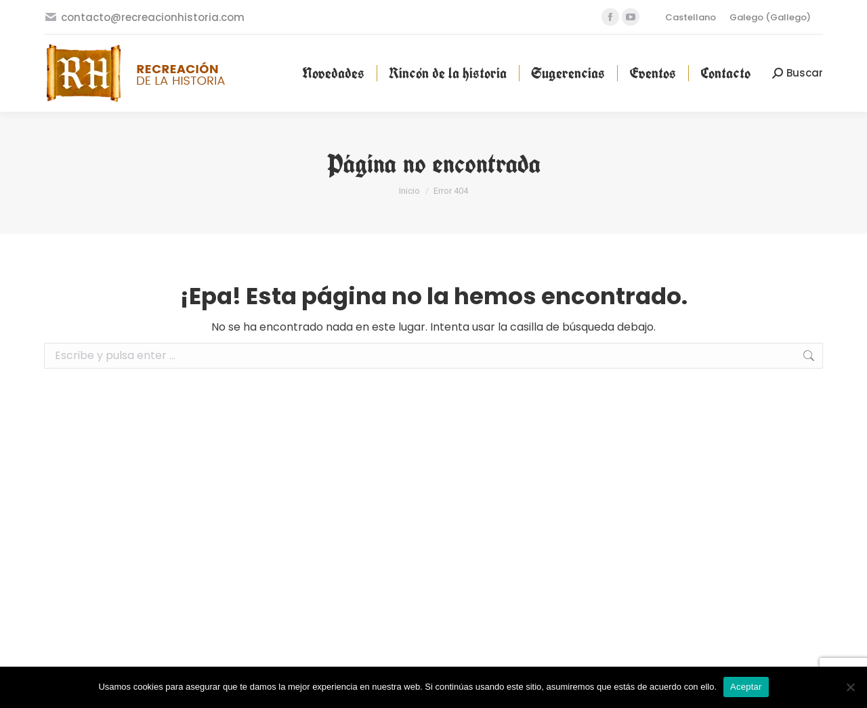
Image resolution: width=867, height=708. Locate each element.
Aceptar (746, 687)
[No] (850, 687)
